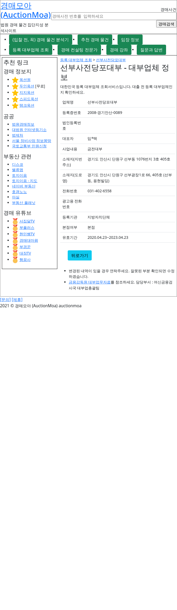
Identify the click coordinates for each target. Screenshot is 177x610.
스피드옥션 (28, 98)
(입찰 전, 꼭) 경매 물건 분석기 (41, 40)
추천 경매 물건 (95, 40)
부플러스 (26, 227)
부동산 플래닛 (23, 202)
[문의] (5, 299)
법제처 (17, 135)
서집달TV (27, 221)
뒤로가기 (79, 255)
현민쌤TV (27, 233)
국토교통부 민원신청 (29, 145)
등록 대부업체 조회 (31, 50)
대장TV (25, 253)
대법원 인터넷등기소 (29, 129)
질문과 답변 (151, 50)
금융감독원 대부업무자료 (90, 282)
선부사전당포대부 (111, 59)
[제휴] (17, 299)
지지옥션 (26, 92)
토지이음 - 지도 (24, 180)
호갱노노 (19, 191)
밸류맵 (17, 169)
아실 (15, 197)
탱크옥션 (26, 105)
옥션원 (25, 79)
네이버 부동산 (23, 186)
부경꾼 (25, 246)
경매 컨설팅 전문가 (79, 50)
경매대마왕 (28, 240)
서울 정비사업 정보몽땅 (31, 140)
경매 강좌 (119, 50)
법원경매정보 (23, 124)
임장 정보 (130, 40)
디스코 (17, 164)
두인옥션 (26, 86)
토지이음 (19, 175)
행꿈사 (25, 259)
